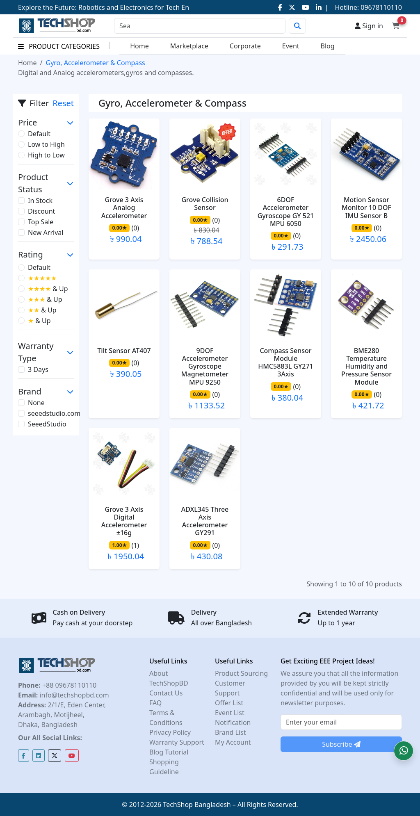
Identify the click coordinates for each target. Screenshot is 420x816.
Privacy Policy (170, 732)
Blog (328, 45)
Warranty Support (176, 742)
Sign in (369, 25)
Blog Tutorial (169, 752)
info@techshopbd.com (73, 695)
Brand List (230, 732)
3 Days (38, 369)
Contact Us (166, 692)
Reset (63, 103)
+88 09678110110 (68, 685)
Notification (233, 722)
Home (139, 45)
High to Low (46, 155)
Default (39, 133)
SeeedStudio (47, 424)
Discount (41, 211)
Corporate (245, 45)
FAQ (155, 702)
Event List (229, 712)
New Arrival (45, 232)
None (36, 402)
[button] (403, 751)
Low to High (46, 144)
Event (290, 45)
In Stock (40, 200)
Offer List (229, 702)
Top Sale (40, 221)
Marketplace (189, 45)
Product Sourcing (241, 673)
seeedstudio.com (54, 413)
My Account (233, 742)
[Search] (199, 26)
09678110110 (380, 7)
